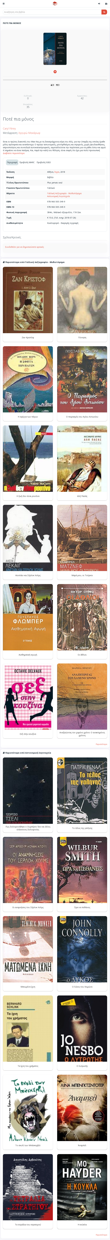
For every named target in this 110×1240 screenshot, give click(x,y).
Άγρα (56, 171)
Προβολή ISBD (44, 162)
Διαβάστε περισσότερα (13, 153)
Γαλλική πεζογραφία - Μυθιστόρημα (64, 193)
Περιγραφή (12, 162)
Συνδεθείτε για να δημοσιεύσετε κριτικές (24, 247)
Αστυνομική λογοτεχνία (58, 196)
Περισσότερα (101, 744)
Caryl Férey (9, 128)
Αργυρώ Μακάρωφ (29, 133)
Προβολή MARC (27, 162)
